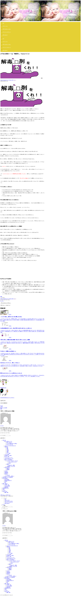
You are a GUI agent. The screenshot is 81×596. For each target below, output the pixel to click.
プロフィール (7, 500)
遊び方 (6, 473)
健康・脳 (6, 492)
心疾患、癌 (7, 484)
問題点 (8, 468)
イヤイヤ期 (7, 454)
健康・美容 (4, 483)
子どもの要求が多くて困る (12, 443)
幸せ (6, 481)
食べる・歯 (7, 456)
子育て (4, 440)
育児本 (6, 471)
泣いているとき (10, 444)
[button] (12, 535)
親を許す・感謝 (12, 465)
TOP (5, 499)
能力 (10, 463)
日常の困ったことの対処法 (7, 477)
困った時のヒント (8, 441)
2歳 (8, 452)
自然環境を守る (5, 488)
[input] (5, 435)
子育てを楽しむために (9, 501)
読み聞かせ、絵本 (8, 455)
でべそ (6, 470)
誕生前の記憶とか (8, 480)
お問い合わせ (7, 503)
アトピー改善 (7, 485)
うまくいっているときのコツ (10, 445)
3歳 (8, 451)
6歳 (7, 447)
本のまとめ (4, 491)
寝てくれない (9, 442)
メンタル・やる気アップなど (12, 460)
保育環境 (6, 472)
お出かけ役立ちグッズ (9, 458)
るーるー (2, 425)
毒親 (1, 296)
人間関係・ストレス (11, 466)
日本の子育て (7, 467)
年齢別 (6, 446)
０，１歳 (8, 453)
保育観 (8, 469)
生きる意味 (4, 478)
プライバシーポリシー (9, 502)
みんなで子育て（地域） (9, 476)
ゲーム (3, 490)
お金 (3, 489)
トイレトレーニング (8, 457)
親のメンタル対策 (8, 459)
